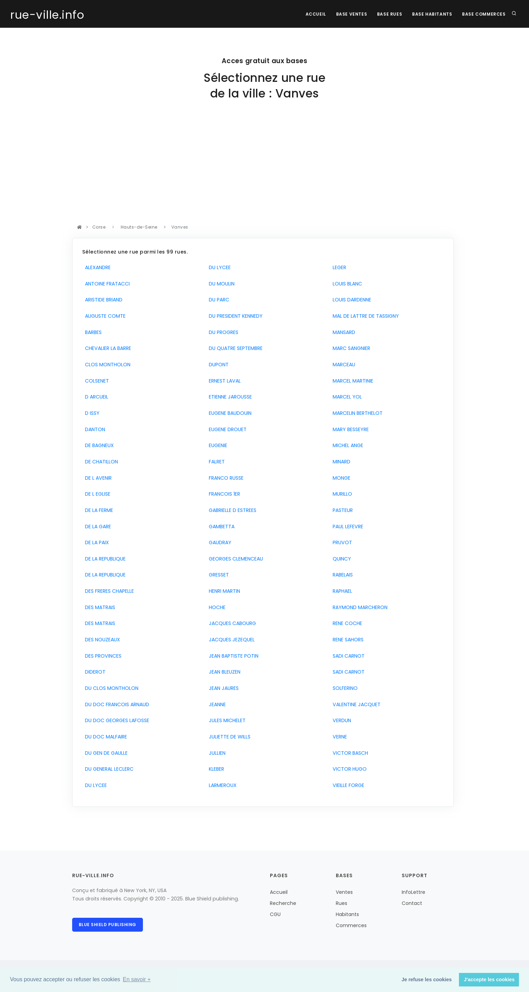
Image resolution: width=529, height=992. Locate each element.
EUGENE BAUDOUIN (228, 413)
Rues (341, 903)
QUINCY (340, 558)
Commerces (351, 925)
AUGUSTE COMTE (104, 316)
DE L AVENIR (97, 477)
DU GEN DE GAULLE (105, 753)
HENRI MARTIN (223, 591)
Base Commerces (483, 14)
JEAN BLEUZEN (223, 671)
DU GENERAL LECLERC (108, 769)
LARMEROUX (221, 785)
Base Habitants (431, 14)
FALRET (215, 461)
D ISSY (91, 413)
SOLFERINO (344, 688)
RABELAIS (341, 574)
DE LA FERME (97, 510)
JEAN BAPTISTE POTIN (232, 655)
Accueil (314, 14)
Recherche (283, 903)
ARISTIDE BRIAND (102, 299)
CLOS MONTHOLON (106, 364)
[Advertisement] (263, 171)
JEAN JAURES (222, 688)
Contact (412, 903)
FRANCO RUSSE (225, 477)
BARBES (92, 332)
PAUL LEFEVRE (346, 526)
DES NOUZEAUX (101, 639)
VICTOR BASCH (349, 753)
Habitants (347, 914)
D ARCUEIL (95, 396)
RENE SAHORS (347, 639)
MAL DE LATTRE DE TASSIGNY (364, 316)
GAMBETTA (220, 526)
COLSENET (95, 380)
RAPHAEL (341, 591)
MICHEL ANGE (346, 445)
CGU (275, 914)
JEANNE (216, 704)
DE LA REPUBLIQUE (104, 558)
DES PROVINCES (101, 655)
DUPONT (217, 364)
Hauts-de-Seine (139, 227)
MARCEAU (342, 364)
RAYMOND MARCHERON (358, 607)
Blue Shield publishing (107, 924)
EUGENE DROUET (226, 429)
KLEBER (215, 769)
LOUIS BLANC (346, 283)
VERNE (338, 736)
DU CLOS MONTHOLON (110, 688)
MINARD (340, 461)
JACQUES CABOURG (231, 623)
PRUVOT (341, 542)
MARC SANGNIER (350, 348)
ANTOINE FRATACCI (106, 283)
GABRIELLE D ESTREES (231, 510)
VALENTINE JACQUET (355, 704)
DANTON (93, 429)
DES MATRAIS (98, 607)
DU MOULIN (220, 283)
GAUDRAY (218, 542)
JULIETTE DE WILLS (228, 736)
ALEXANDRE (96, 267)
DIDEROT (93, 671)
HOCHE (215, 607)
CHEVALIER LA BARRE (106, 348)
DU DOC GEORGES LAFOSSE (115, 720)
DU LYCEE (94, 785)
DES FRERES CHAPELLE (108, 591)
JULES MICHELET (226, 720)
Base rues (388, 14)
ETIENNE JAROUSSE (229, 396)
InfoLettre (413, 892)
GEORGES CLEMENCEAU (234, 558)
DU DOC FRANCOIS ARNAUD (115, 704)
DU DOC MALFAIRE (104, 736)
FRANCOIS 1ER (223, 493)
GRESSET (217, 574)
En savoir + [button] (137, 979)
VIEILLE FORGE (347, 785)
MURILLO (341, 493)
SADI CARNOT (347, 655)
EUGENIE (216, 445)
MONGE (340, 477)
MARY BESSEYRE (349, 429)
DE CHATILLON (100, 461)
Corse (99, 227)
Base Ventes (350, 14)
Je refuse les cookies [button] (427, 979)
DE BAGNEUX (98, 445)
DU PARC (217, 299)
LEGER (338, 267)
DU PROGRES (222, 332)
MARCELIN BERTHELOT (356, 413)
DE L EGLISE (96, 493)
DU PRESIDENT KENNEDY (234, 316)
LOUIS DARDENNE (350, 299)
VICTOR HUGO (348, 769)
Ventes (344, 892)
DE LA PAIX (95, 542)
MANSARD (342, 332)
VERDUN (340, 720)
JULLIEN (215, 753)
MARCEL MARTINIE (351, 380)
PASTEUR (341, 510)
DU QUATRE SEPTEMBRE (234, 348)
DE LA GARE (96, 526)
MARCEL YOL (346, 396)
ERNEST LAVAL (223, 380)
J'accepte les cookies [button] (489, 979)
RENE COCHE (346, 623)
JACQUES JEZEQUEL (230, 639)
